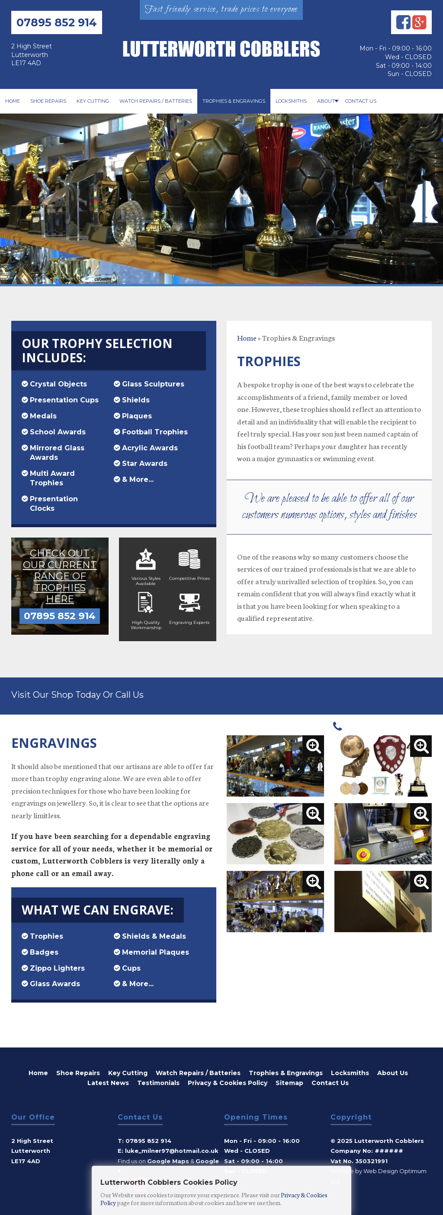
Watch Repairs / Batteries (155, 101)
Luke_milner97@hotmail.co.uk (171, 1148)
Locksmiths (291, 101)
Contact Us (360, 101)
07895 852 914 (56, 22)
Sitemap (289, 1081)
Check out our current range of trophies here (59, 568)
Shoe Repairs (48, 101)
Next (432, 167)
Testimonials (158, 1081)
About (326, 101)
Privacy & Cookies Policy (227, 1081)
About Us (392, 1071)
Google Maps (168, 1158)
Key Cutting (93, 101)
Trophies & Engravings (233, 101)
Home (12, 101)
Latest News (108, 1081)
